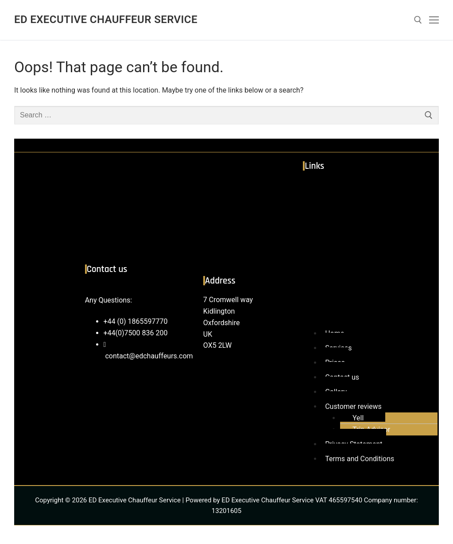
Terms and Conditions (359, 459)
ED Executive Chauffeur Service (105, 19)
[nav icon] (434, 20)
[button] (366, 253)
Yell (358, 418)
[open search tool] (418, 20)
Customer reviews (353, 406)
